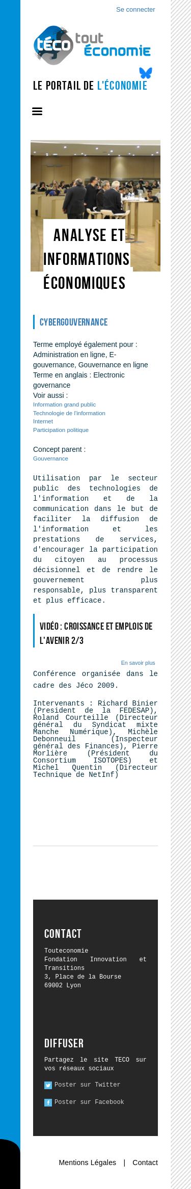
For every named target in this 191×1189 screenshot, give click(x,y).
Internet (43, 421)
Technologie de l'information (69, 413)
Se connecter (135, 9)
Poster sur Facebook (89, 1102)
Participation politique (61, 430)
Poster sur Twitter (87, 1085)
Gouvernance (50, 458)
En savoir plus (138, 663)
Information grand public (64, 404)
